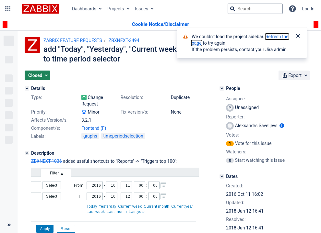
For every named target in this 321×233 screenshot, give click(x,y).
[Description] (27, 153)
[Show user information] (281, 125)
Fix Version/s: (134, 112)
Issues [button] (141, 8)
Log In (308, 8)
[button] (7, 8)
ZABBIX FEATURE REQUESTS (72, 40)
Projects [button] (115, 8)
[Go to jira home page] (40, 8)
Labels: (38, 136)
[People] (222, 88)
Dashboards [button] (84, 8)
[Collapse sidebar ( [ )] (9, 225)
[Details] (27, 88)
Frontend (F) (93, 128)
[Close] (298, 36)
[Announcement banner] (160, 24)
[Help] (292, 9)
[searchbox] (255, 9)
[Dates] (222, 176)
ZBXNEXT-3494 (124, 40)
